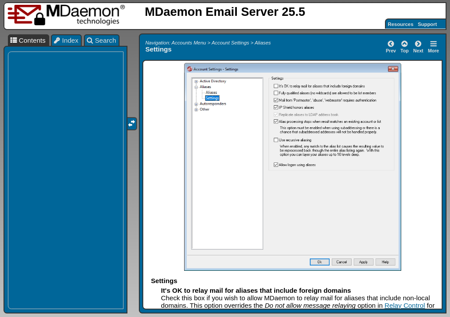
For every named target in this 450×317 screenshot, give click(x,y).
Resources (401, 24)
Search (101, 40)
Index (66, 40)
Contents (27, 40)
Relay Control (405, 305)
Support (427, 24)
